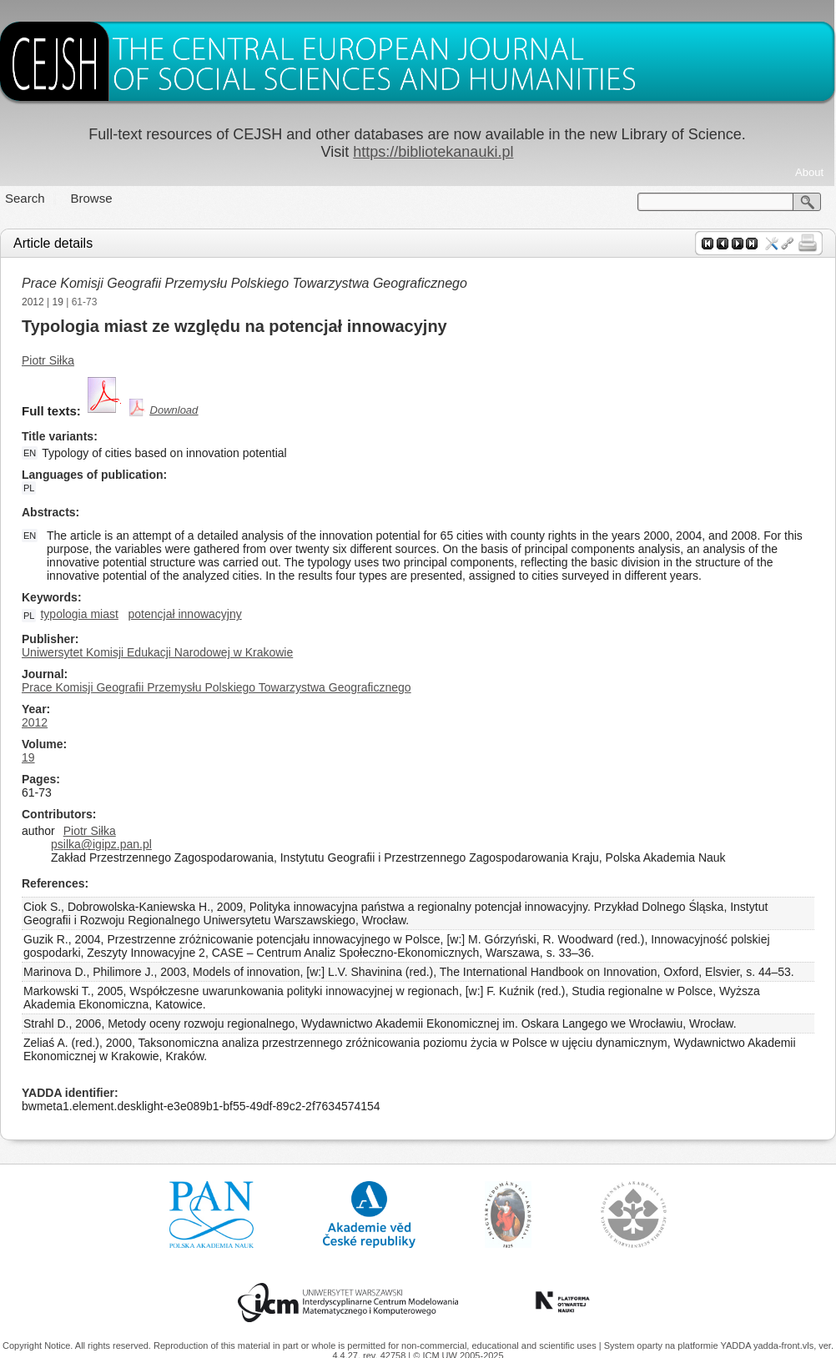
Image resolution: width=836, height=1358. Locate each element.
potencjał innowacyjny (185, 614)
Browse (92, 198)
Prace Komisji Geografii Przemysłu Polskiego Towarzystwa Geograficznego (244, 283)
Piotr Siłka (48, 360)
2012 (33, 302)
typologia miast (79, 614)
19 (58, 302)
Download (174, 410)
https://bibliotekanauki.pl (433, 151)
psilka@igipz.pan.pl (101, 844)
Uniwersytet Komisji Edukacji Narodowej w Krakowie (157, 652)
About (809, 172)
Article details (53, 243)
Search (25, 198)
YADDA (736, 1345)
